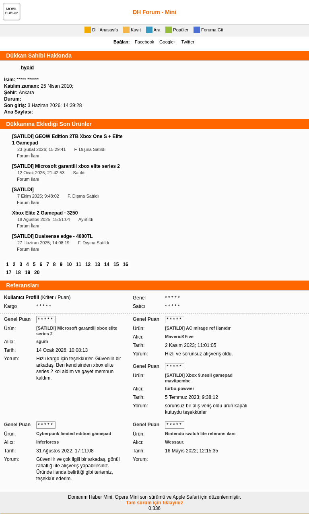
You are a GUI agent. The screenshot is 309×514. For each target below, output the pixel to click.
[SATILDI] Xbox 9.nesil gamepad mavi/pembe (199, 378)
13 (97, 264)
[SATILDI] (23, 189)
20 (36, 272)
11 (78, 264)
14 (106, 264)
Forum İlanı (28, 155)
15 (116, 264)
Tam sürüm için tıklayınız (154, 503)
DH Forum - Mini (154, 12)
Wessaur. (174, 442)
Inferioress (47, 442)
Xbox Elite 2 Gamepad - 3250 (45, 213)
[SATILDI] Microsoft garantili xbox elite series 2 (66, 166)
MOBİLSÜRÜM (12, 11)
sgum (42, 341)
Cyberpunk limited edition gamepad (73, 433)
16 (125, 264)
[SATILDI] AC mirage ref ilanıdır (198, 328)
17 (8, 272)
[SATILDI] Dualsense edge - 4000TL (52, 236)
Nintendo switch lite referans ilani (200, 433)
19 (27, 272)
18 (18, 272)
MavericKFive (179, 336)
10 (69, 264)
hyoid (27, 67)
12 (88, 264)
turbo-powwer (179, 388)
